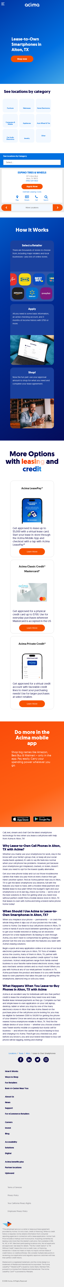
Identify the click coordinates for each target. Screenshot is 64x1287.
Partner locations (13, 1167)
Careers (8, 1122)
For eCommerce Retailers (17, 1113)
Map (17, 198)
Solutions (9, 1147)
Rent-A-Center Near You (16, 1088)
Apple (22, 819)
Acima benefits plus (14, 1161)
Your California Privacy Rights (19, 1203)
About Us (9, 1096)
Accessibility (11, 1142)
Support (9, 1108)
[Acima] (32, 6)
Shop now (22, 59)
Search (46, 198)
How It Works (11, 1071)
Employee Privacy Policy (17, 1211)
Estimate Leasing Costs (32, 192)
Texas (21, 1053)
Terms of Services (15, 1187)
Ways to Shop (11, 1077)
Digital (8, 1153)
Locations (12, 1053)
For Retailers (11, 1082)
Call (36, 198)
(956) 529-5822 (32, 181)
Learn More (32, 551)
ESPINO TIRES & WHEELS (32, 172)
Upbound (9, 1173)
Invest (8, 1128)
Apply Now (32, 186)
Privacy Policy (13, 1195)
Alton (28, 1053)
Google (43, 819)
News (7, 1102)
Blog (7, 1133)
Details (27, 198)
